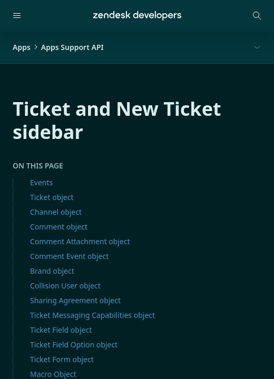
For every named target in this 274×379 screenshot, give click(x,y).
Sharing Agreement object (75, 300)
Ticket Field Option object (74, 345)
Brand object (52, 271)
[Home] (137, 15)
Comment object (58, 227)
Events (41, 182)
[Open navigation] (16, 15)
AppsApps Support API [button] (58, 47)
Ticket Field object (61, 330)
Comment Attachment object (80, 241)
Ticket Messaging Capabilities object (92, 315)
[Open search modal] (257, 15)
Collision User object (65, 286)
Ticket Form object (62, 359)
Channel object (56, 212)
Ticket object (52, 197)
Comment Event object (69, 256)
